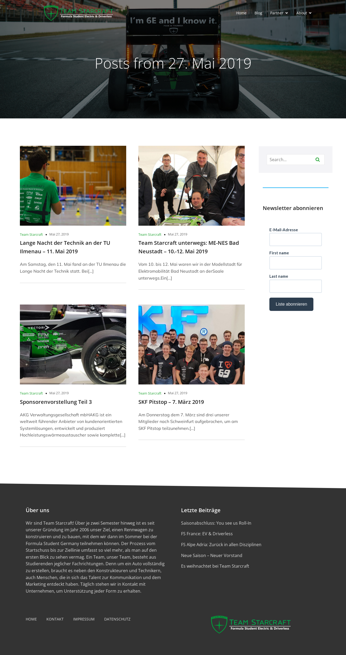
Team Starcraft (31, 234)
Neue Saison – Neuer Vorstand (211, 555)
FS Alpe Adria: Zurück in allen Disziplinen (221, 544)
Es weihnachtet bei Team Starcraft (215, 566)
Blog (258, 12)
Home (241, 12)
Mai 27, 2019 (59, 234)
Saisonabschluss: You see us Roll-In (216, 523)
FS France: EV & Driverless (207, 534)
